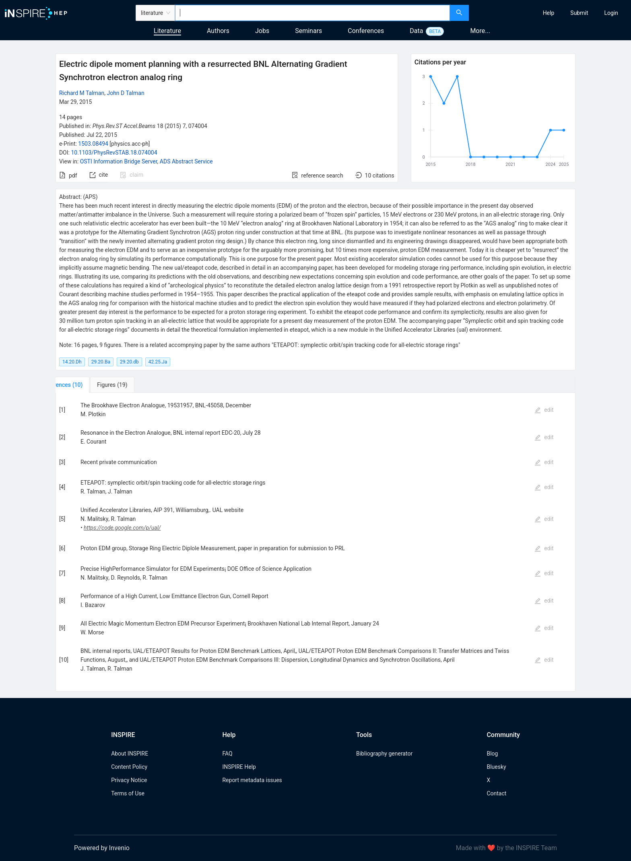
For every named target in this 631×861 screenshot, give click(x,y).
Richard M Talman (81, 93)
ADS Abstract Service (186, 161)
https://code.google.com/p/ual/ (122, 527)
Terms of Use (127, 793)
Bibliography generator (384, 753)
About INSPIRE (129, 753)
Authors (218, 31)
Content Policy (129, 767)
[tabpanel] (315, 542)
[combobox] (312, 13)
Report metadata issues (252, 780)
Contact (496, 793)
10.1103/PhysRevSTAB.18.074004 (114, 152)
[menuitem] (549, 13)
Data (416, 31)
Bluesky (496, 767)
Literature (167, 31)
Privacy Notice (129, 780)
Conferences (366, 31)
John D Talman (125, 93)
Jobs (262, 31)
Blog (492, 753)
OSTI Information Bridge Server (118, 161)
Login (611, 13)
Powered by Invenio (102, 848)
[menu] (551, 13)
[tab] (82, 384)
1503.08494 (93, 143)
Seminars (308, 31)
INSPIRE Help (239, 767)
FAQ (227, 753)
